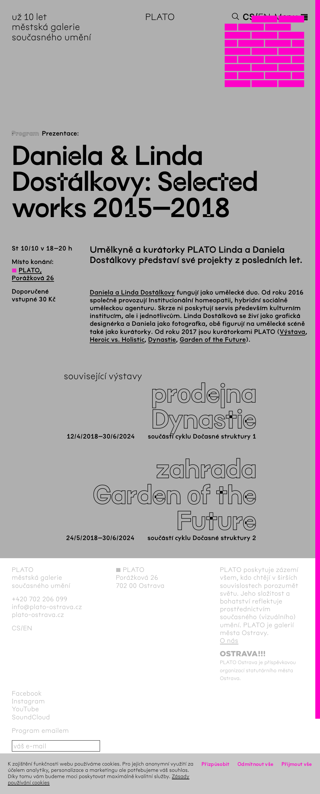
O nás (229, 640)
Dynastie (162, 340)
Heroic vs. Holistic (117, 340)
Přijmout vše (297, 764)
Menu (291, 17)
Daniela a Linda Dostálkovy (132, 293)
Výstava (292, 332)
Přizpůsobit (216, 764)
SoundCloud (31, 717)
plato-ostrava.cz (38, 614)
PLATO (160, 17)
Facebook (27, 693)
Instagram (28, 701)
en (264, 17)
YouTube (25, 709)
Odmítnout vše (256, 764)
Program (25, 134)
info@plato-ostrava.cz (47, 607)
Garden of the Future (213, 340)
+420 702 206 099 (40, 599)
